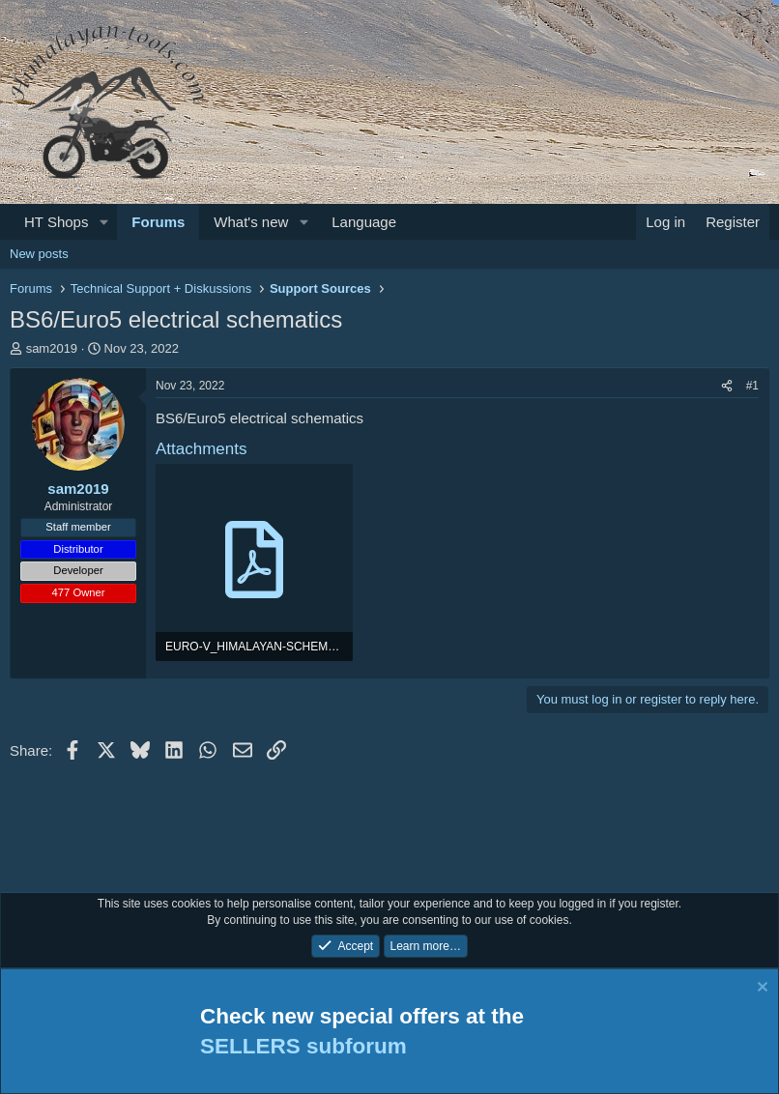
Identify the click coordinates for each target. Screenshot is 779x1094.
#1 (752, 385)
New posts (39, 253)
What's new (251, 222)
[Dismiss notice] (760, 989)
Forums (158, 222)
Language (364, 222)
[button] (103, 222)
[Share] (726, 386)
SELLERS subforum (303, 1046)
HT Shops (56, 222)
